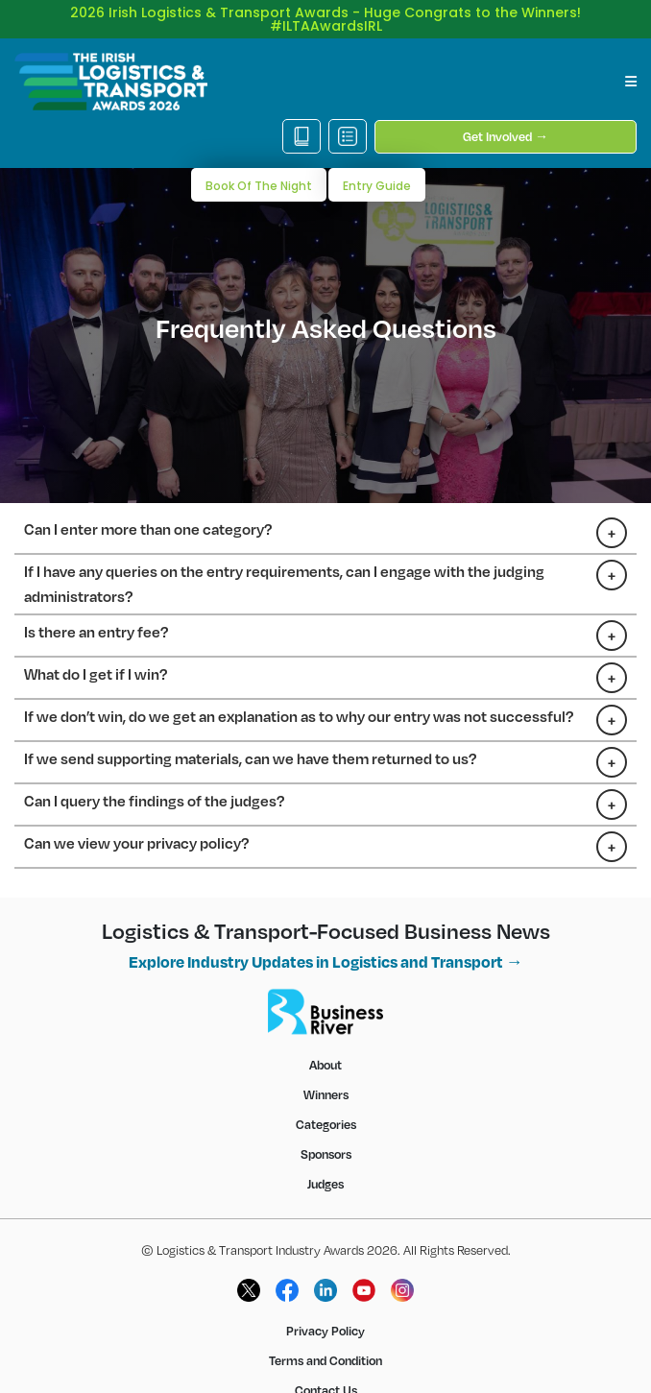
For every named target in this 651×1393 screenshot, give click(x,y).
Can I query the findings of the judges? (154, 773)
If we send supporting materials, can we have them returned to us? (250, 731)
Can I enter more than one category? (148, 502)
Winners (326, 1067)
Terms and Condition (325, 1333)
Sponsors (326, 1127)
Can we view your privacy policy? (136, 816)
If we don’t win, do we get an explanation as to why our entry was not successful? (298, 689)
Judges (325, 1157)
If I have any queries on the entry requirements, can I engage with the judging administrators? (284, 557)
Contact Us (326, 1363)
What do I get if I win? (95, 647)
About (325, 1037)
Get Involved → (505, 109)
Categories (326, 1097)
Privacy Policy (325, 1303)
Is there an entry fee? (96, 604)
